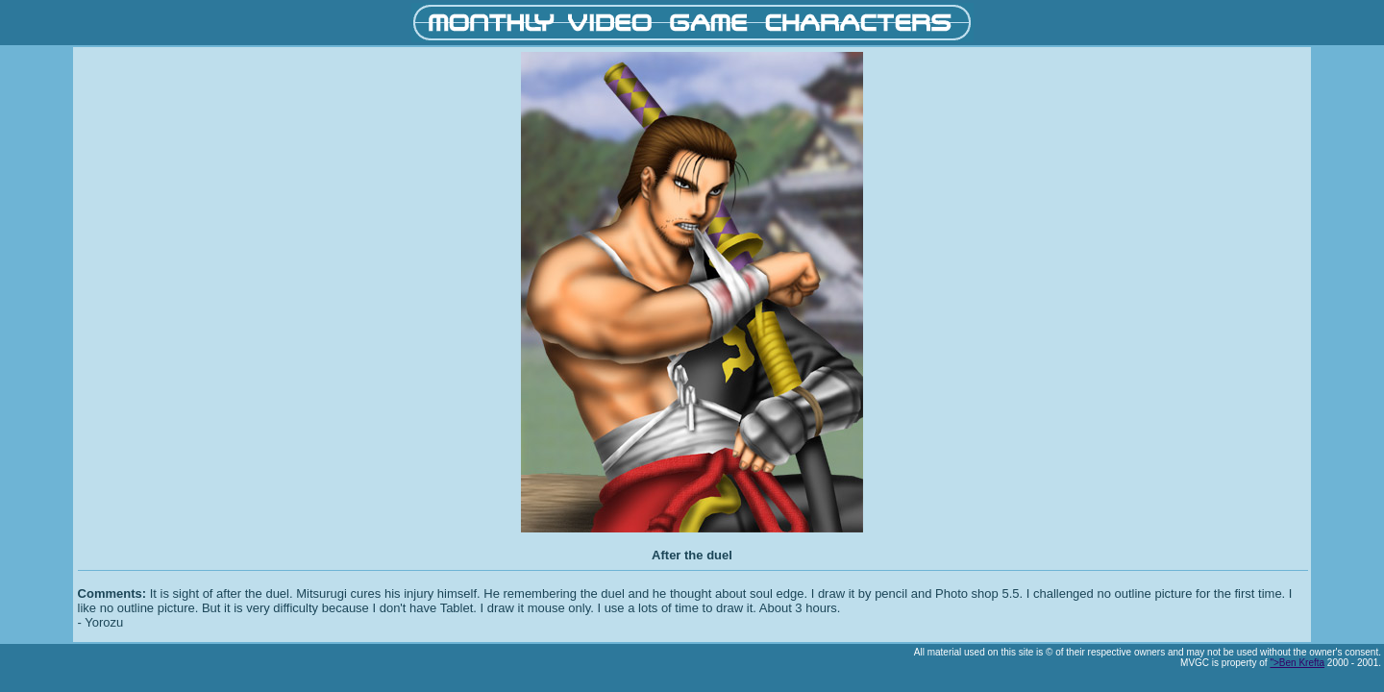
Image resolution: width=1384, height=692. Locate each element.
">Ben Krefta (1297, 662)
